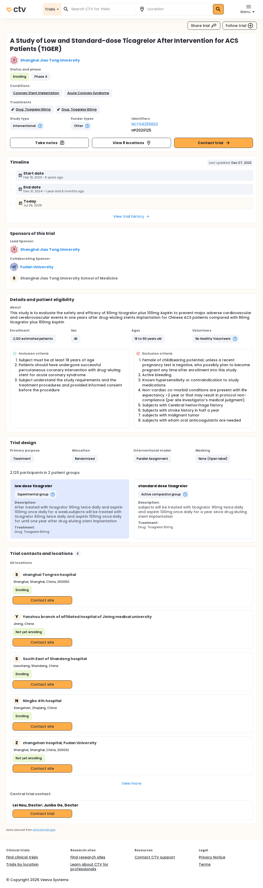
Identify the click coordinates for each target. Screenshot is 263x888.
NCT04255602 (145, 124)
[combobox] (101, 9)
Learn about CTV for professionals (89, 866)
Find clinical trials (22, 857)
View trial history (131, 216)
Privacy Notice (212, 857)
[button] (36, 93)
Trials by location (22, 864)
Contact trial (214, 142)
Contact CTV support (155, 857)
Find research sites (87, 857)
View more (132, 783)
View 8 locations (132, 142)
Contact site (42, 600)
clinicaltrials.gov (44, 830)
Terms (205, 864)
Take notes (50, 142)
